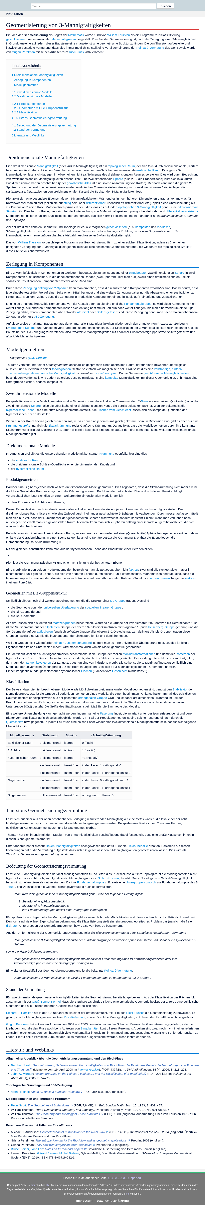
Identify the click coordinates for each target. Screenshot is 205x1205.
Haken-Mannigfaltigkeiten (63, 846)
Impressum (84, 1200)
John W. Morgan (22, 1073)
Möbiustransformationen (139, 654)
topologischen (61, 369)
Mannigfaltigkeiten (63, 39)
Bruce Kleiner (20, 1149)
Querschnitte (14, 722)
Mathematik (76, 35)
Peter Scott (18, 1105)
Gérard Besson (47, 1153)
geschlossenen (117, 227)
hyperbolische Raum (30, 468)
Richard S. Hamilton (19, 1012)
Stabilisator (180, 689)
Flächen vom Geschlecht (114, 410)
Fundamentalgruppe (138, 303)
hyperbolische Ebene (20, 410)
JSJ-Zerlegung (44, 316)
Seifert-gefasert (107, 312)
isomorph (150, 882)
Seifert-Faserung (109, 878)
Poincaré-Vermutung (150, 47)
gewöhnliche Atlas (79, 183)
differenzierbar (95, 203)
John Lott (37, 1149)
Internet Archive (88, 1069)
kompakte (111, 377)
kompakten (142, 227)
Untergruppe (134, 882)
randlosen (163, 227)
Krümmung (106, 453)
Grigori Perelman (23, 52)
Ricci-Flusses (135, 1012)
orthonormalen (160, 578)
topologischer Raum (121, 166)
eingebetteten (138, 272)
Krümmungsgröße (18, 425)
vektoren (190, 578)
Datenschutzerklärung (113, 1200)
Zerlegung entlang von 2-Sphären (45, 288)
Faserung (106, 713)
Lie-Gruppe (117, 600)
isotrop (133, 569)
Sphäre (118, 179)
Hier (48, 1185)
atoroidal (83, 312)
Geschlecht (119, 671)
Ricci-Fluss (76, 52)
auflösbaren (45, 631)
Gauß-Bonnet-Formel (46, 1001)
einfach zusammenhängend (73, 642)
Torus (144, 401)
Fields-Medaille (138, 846)
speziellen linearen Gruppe (103, 607)
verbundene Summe (22, 327)
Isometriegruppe (105, 373)
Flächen (86, 671)
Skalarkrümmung (59, 425)
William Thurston (118, 35)
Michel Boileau (69, 1153)
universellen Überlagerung (61, 607)
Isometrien (183, 654)
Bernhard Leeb (21, 1065)
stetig (67, 203)
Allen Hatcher (20, 1091)
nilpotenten (52, 627)
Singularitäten (90, 1028)
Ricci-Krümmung (75, 1017)
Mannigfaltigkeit (47, 166)
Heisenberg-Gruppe (161, 627)
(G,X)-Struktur (37, 357)
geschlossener (16, 39)
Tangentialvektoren (38, 662)
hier (33, 1185)
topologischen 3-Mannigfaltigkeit (139, 207)
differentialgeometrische (182, 211)
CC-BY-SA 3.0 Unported (124, 1178)
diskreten (12, 925)
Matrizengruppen (64, 623)
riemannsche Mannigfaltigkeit (55, 373)
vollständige (162, 369)
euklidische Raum (148, 170)
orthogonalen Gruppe (92, 697)
